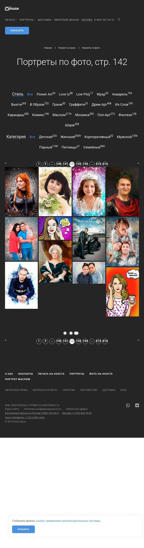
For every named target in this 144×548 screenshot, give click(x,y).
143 (78, 164)
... (52, 164)
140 (58, 164)
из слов (124, 104)
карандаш (18, 114)
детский (48, 136)
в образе (39, 104)
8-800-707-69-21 (104, 19)
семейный (94, 147)
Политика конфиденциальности (42, 409)
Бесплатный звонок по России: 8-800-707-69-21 (32, 413)
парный (48, 147)
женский (70, 136)
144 (85, 164)
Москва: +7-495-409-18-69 (76, 413)
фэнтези (127, 114)
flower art (46, 94)
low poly (84, 94)
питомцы (71, 147)
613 (98, 164)
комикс (40, 114)
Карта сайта (12, 409)
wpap (102, 94)
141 (65, 164)
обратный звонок (66, 19)
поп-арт (106, 114)
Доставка (44, 19)
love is (66, 94)
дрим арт (101, 104)
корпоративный (98, 136)
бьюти (18, 104)
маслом (61, 114)
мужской (127, 136)
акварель (122, 94)
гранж (58, 104)
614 (105, 164)
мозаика (84, 114)
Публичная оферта (77, 409)
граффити (78, 104)
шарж (72, 125)
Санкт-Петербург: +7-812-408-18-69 (25, 417)
